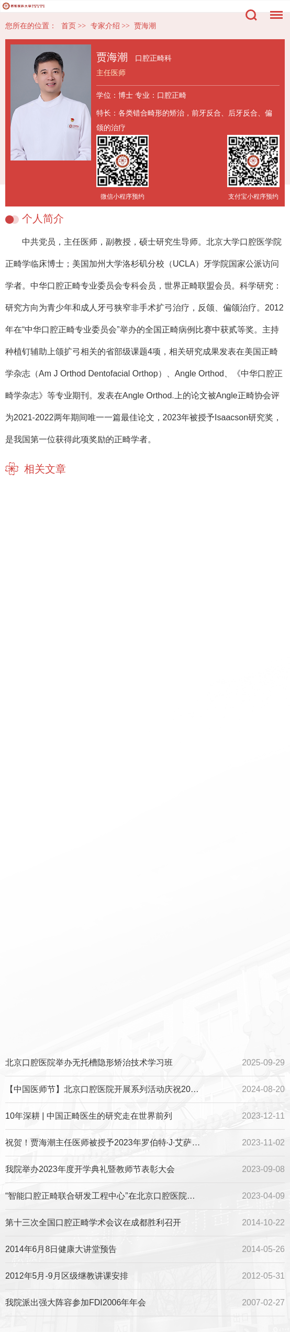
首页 (68, 26)
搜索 (251, 15)
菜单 (274, 10)
